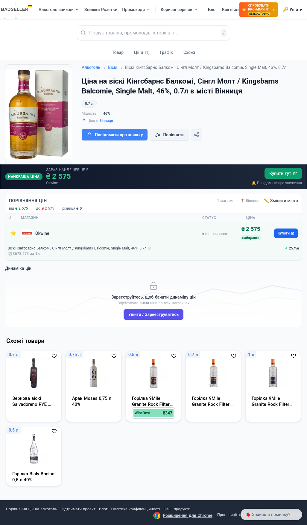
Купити (286, 233)
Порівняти (169, 135)
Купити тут (283, 173)
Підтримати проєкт (78, 509)
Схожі (189, 52)
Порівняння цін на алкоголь (31, 509)
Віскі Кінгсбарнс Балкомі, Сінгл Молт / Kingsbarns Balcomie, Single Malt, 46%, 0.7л (77, 248)
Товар (118, 52)
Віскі (115, 67)
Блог (103, 509)
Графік (166, 52)
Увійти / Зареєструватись (153, 314)
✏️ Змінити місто (281, 200)
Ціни (142, 52)
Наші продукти (177, 509)
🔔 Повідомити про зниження (277, 183)
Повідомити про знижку (114, 135)
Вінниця (106, 121)
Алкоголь (94, 67)
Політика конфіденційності (135, 509)
